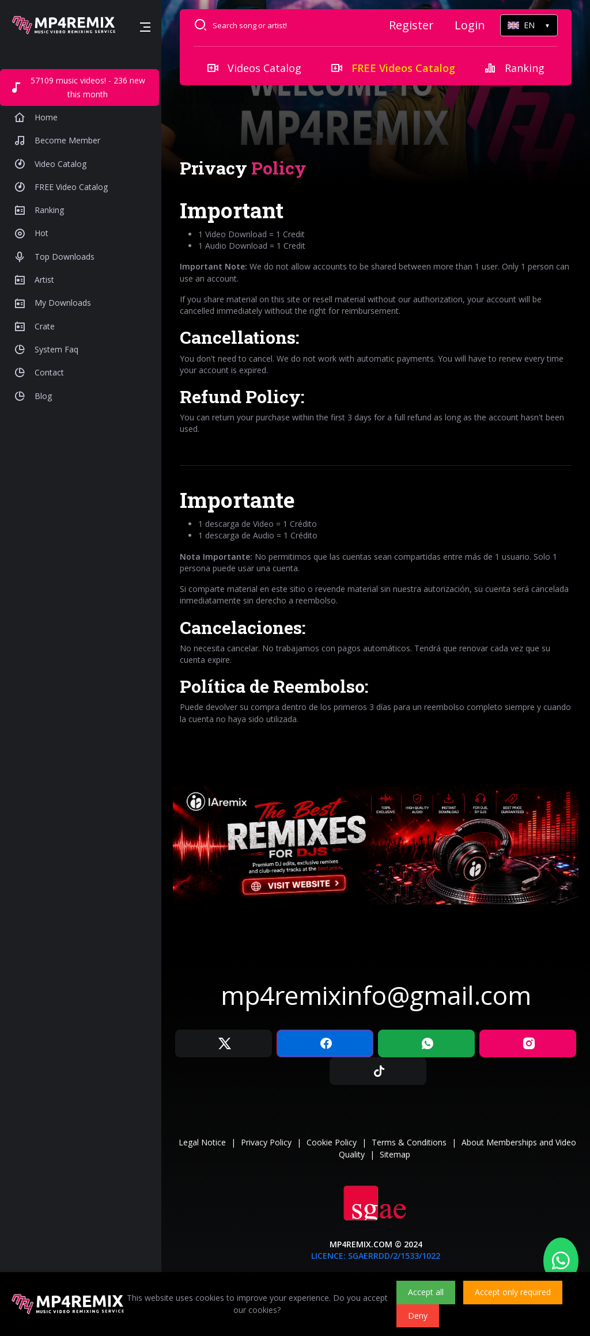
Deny (418, 1315)
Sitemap (395, 1154)
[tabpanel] (376, 461)
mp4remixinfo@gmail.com (376, 995)
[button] (145, 27)
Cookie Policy (332, 1142)
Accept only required (513, 1291)
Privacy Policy (266, 1142)
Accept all (426, 1291)
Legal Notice (202, 1142)
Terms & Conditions (409, 1142)
